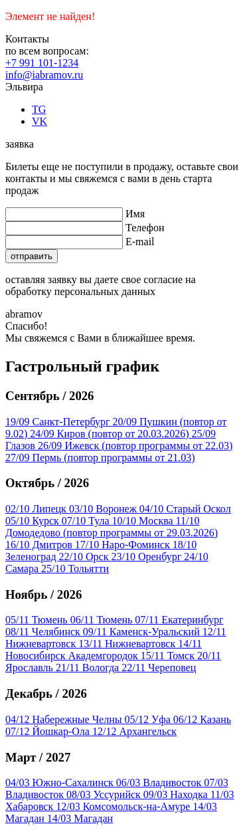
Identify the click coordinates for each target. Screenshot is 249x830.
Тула (87, 520)
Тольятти (75, 568)
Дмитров (40, 544)
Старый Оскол (185, 508)
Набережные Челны (65, 719)
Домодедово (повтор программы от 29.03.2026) (111, 526)
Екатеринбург (179, 619)
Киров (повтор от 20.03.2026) (110, 433)
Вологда (89, 667)
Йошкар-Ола (48, 731)
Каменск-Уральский (143, 631)
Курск (33, 520)
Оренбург (147, 556)
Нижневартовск (128, 643)
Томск (169, 655)
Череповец (159, 667)
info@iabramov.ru (44, 74)
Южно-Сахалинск (60, 782)
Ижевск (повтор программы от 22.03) (135, 445)
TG (39, 109)
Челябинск (44, 631)
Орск (85, 556)
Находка (176, 794)
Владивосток (160, 782)
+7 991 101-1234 (41, 62)
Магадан (80, 818)
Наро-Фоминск (124, 544)
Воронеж (104, 508)
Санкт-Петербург (59, 421)
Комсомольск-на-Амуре (124, 806)
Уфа (149, 719)
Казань (202, 719)
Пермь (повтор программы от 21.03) (100, 457)
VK (39, 121)
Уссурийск (104, 794)
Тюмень (37, 619)
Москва (144, 520)
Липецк (37, 508)
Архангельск (134, 731)
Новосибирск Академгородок (103, 649)
